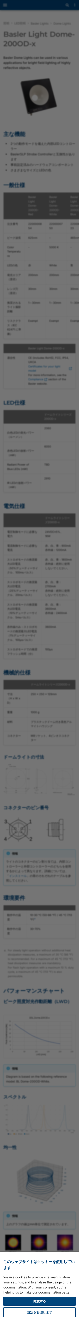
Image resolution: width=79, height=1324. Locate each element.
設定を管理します (39, 1312)
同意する (39, 1301)
